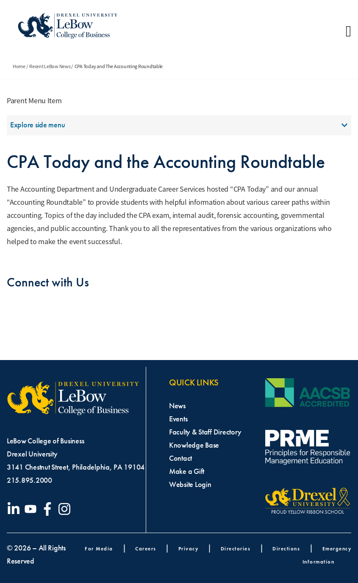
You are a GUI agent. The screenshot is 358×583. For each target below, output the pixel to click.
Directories (236, 548)
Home (19, 66)
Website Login (190, 484)
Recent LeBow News (49, 66)
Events (178, 419)
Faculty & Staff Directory (205, 432)
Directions (286, 548)
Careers (145, 548)
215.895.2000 (29, 480)
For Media (99, 548)
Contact (180, 458)
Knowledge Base (194, 445)
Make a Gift (186, 471)
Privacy (188, 548)
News (177, 405)
